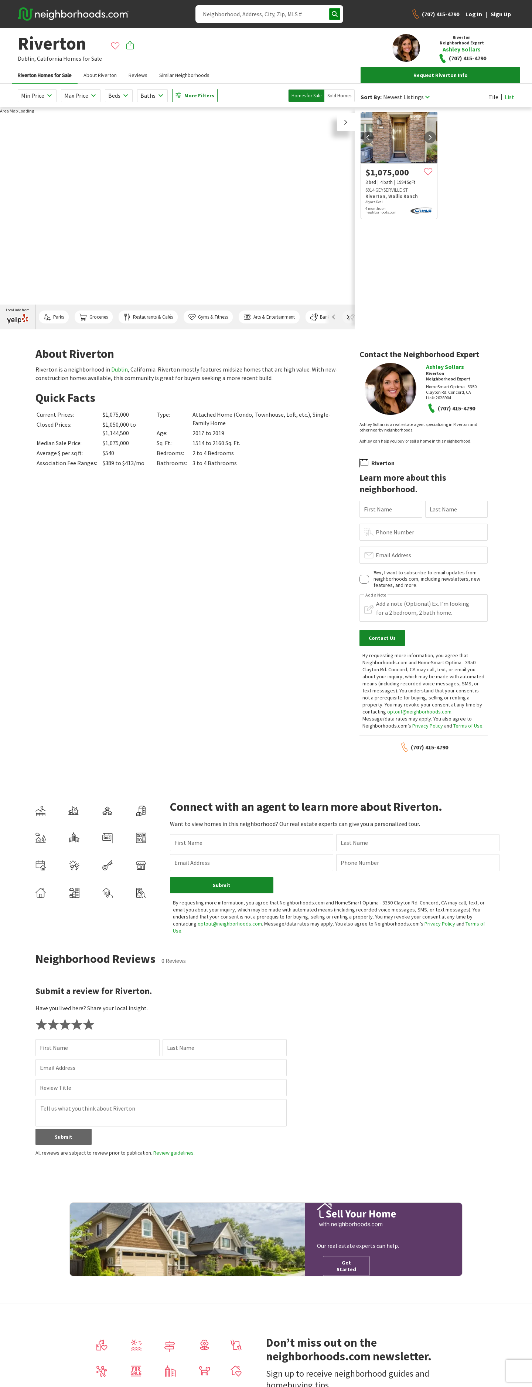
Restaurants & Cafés (148, 317)
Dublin (119, 369)
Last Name (443, 509)
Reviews (138, 75)
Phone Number (395, 532)
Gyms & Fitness (208, 317)
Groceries (93, 317)
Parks (54, 317)
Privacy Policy (427, 725)
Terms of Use (467, 725)
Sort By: (371, 97)
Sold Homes (339, 96)
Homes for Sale (306, 96)
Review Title (55, 1088)
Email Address (393, 555)
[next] (430, 137)
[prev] (368, 137)
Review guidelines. (174, 1152)
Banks (321, 317)
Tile (493, 97)
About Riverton (100, 75)
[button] (346, 122)
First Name (378, 509)
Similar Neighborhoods (184, 75)
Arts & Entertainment (268, 317)
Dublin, (27, 58)
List (509, 97)
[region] (177, 218)
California (49, 58)
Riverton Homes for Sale (45, 75)
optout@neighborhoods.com (419, 711)
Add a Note (375, 595)
